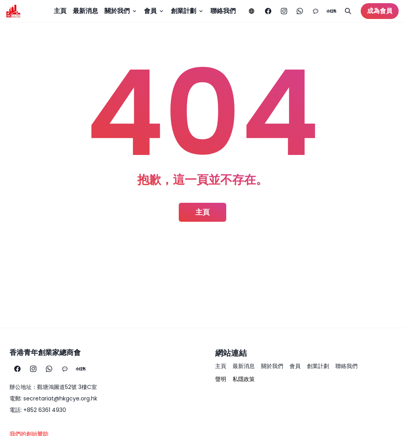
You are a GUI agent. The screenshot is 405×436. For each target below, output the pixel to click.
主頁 (60, 10)
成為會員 (379, 10)
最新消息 (85, 10)
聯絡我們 (223, 10)
